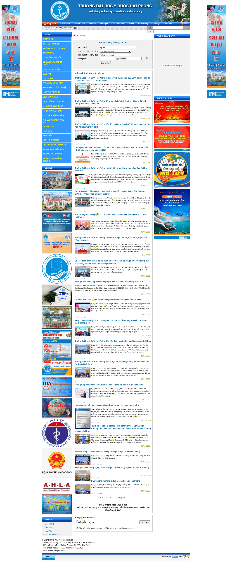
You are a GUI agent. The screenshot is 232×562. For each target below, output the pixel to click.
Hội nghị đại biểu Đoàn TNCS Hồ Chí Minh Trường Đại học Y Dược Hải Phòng (109, 385)
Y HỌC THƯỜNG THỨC (53, 106)
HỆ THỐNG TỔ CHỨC (57, 57)
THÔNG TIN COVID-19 (52, 154)
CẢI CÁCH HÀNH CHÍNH (53, 115)
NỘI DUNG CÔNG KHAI (53, 83)
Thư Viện (48, 531)
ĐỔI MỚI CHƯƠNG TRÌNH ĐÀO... (54, 121)
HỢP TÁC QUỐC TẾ (57, 92)
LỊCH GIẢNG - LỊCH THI (57, 101)
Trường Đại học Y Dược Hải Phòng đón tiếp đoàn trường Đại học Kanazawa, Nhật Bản (113, 341)
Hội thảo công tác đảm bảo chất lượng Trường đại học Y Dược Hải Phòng (107, 452)
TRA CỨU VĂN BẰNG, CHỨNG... (57, 159)
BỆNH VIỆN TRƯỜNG (57, 69)
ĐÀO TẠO (57, 74)
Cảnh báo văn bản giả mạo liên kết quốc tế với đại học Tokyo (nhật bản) (107, 405)
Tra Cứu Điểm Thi (52, 535)
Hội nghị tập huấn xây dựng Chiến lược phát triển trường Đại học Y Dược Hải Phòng (112, 467)
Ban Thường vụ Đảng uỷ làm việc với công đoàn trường (115, 481)
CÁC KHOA (57, 78)
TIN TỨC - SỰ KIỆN (57, 43)
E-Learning (49, 524)
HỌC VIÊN (57, 131)
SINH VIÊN (57, 136)
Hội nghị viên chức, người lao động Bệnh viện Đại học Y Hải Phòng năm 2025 (109, 282)
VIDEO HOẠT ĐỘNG (166, 36)
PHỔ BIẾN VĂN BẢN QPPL (54, 145)
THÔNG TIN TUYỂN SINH (57, 48)
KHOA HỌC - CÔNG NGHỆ (57, 87)
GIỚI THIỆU (57, 39)
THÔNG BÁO (57, 53)
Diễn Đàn (48, 527)
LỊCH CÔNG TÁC (57, 97)
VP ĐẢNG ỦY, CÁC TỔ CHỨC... (57, 63)
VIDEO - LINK (57, 127)
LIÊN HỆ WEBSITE (51, 140)
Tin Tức (82, 36)
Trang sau (121, 497)
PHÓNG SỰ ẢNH (164, 98)
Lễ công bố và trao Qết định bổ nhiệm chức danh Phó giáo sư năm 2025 (108, 300)
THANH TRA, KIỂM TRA (53, 149)
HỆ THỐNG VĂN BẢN (57, 111)
